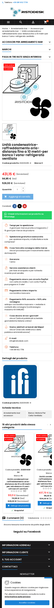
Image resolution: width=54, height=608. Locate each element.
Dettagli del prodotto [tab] (14, 358)
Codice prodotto (10, 163)
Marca (37, 163)
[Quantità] (17, 189)
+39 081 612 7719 (20, 2)
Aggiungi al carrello (17, 196)
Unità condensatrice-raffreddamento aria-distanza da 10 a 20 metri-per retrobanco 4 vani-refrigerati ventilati (18, 484)
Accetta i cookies (27, 602)
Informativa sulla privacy (18, 596)
